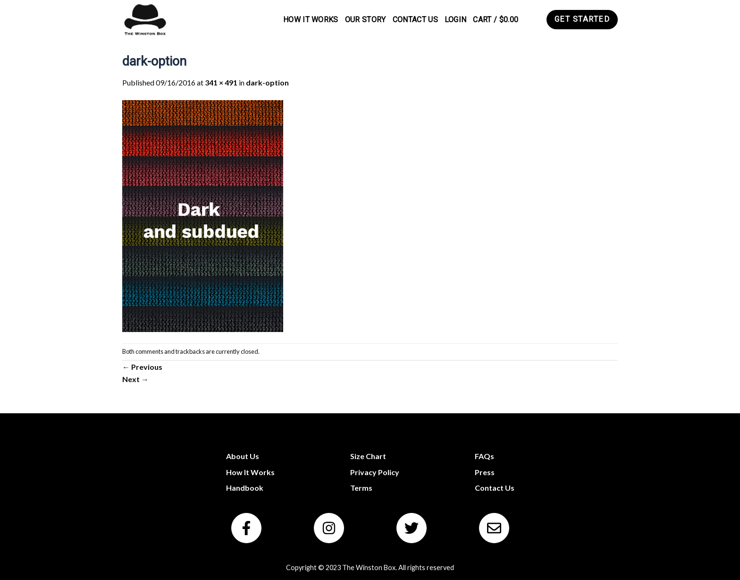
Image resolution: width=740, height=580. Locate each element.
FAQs (484, 456)
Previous (142, 366)
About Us (242, 456)
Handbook (244, 487)
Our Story (365, 19)
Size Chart (368, 456)
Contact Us (415, 19)
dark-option (267, 82)
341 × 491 (221, 82)
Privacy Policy (374, 472)
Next (135, 379)
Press (485, 472)
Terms (361, 487)
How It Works (310, 19)
